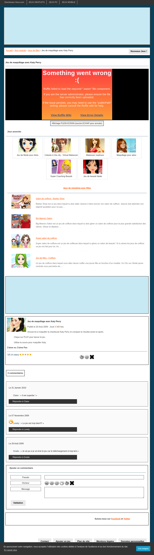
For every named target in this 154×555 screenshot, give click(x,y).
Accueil (9, 50)
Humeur (25, 483)
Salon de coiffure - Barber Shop (50, 199)
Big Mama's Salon (44, 218)
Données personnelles (132, 541)
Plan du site (83, 541)
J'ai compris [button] (143, 549)
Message (25, 489)
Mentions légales (105, 541)
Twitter (127, 519)
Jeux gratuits (20, 50)
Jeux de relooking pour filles (77, 188)
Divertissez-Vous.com (14, 2)
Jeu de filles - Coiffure (46, 258)
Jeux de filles (34, 50)
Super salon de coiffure (46, 238)
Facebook (116, 519)
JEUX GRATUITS (37, 2)
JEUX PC (53, 2)
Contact (45, 541)
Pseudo (25, 477)
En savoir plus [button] (10, 550)
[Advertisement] (77, 26)
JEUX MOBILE (68, 2)
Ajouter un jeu (63, 541)
